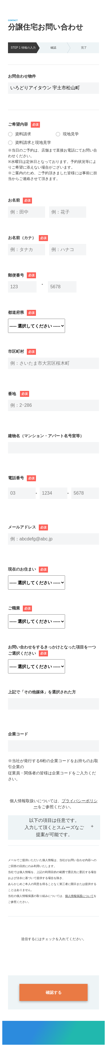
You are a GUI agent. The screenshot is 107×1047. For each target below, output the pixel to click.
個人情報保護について (79, 895)
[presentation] (53, 953)
